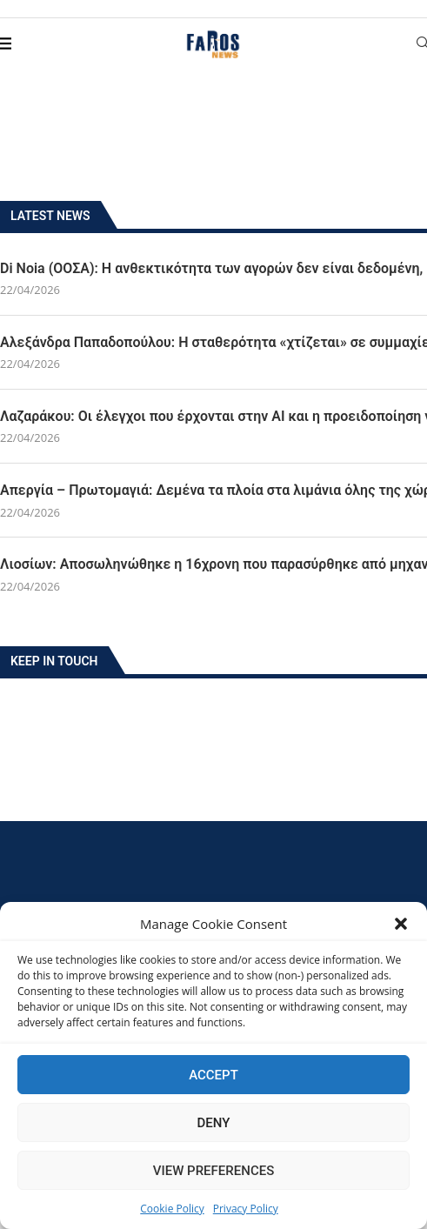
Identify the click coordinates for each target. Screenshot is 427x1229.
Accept (213, 1075)
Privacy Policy (245, 1208)
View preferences (213, 1171)
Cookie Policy (171, 1208)
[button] (401, 923)
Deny (213, 1123)
